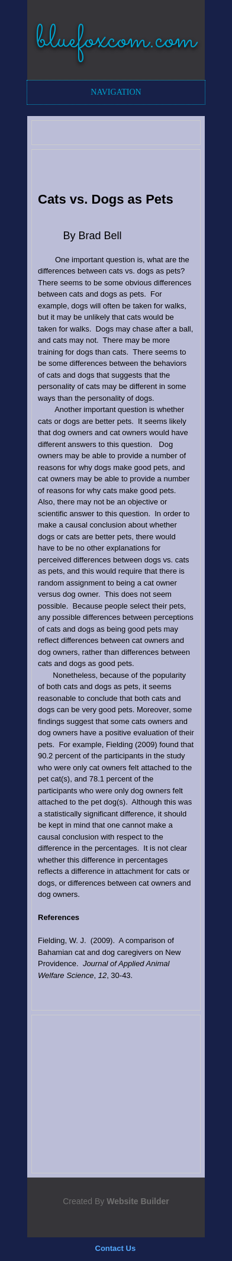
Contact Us (115, 1248)
